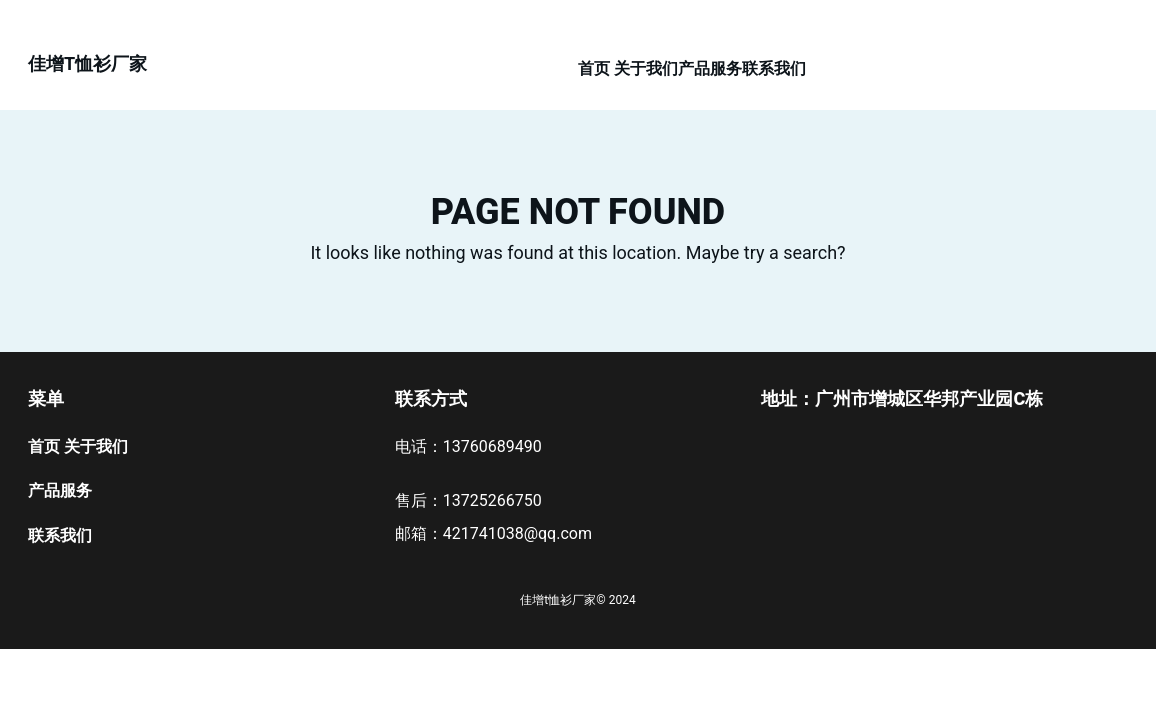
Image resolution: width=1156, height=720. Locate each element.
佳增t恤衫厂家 (87, 63)
